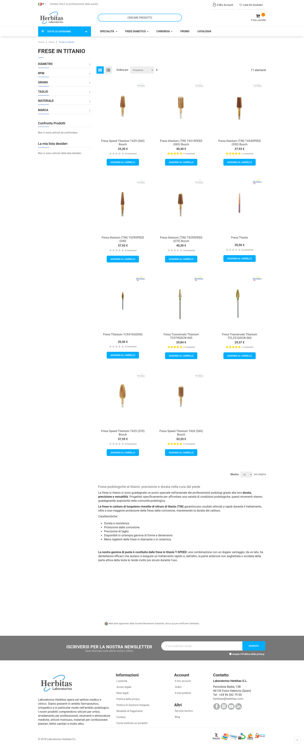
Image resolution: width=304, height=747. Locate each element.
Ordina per (123, 69)
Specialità (107, 31)
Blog (177, 716)
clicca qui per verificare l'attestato (182, 623)
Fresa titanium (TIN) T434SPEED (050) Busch (239, 142)
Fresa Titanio (239, 237)
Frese (52, 42)
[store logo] (51, 18)
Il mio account (182, 681)
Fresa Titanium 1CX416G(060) (123, 334)
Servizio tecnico (183, 710)
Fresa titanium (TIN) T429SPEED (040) (123, 239)
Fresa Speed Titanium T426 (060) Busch (181, 432)
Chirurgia (163, 31)
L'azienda (121, 681)
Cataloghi (204, 31)
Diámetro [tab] (45, 64)
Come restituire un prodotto (132, 723)
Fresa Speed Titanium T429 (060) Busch (123, 142)
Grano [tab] (43, 82)
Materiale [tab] (46, 100)
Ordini (177, 687)
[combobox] (140, 18)
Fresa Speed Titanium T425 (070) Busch (123, 432)
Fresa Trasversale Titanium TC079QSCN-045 (181, 336)
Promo (184, 31)
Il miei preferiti (182, 693)
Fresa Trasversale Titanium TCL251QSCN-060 (239, 336)
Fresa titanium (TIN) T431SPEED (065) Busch (181, 142)
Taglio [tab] (43, 91)
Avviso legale (123, 687)
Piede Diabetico (135, 31)
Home (41, 42)
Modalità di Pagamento (129, 711)
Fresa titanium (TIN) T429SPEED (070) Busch (181, 239)
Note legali (122, 693)
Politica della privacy (253, 654)
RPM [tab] (41, 73)
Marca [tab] (43, 110)
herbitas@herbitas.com (228, 698)
